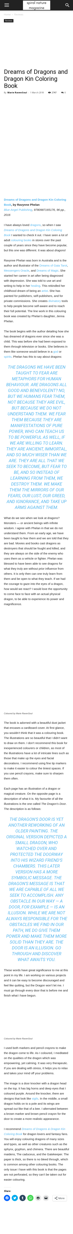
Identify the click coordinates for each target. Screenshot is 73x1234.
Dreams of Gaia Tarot (53, 265)
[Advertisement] (36, 45)
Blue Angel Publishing (18, 209)
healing (35, 285)
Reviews (18, 14)
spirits (7, 356)
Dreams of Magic (48, 270)
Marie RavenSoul (17, 92)
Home (7, 14)
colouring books (21, 240)
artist (44, 290)
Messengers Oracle (16, 270)
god (55, 351)
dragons (35, 225)
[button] (67, 5)
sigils (35, 1098)
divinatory (54, 301)
